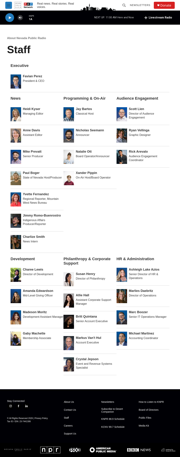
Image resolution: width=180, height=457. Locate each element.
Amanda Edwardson (38, 291)
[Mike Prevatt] (16, 157)
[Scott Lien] (122, 114)
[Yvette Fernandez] (16, 199)
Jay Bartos (84, 109)
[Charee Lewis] (16, 275)
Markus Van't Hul (88, 338)
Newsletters (140, 5)
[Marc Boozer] (122, 317)
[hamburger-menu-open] (8, 5)
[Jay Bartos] (68, 114)
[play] (9, 18)
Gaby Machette (34, 333)
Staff (66, 418)
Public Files (145, 418)
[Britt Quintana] (68, 322)
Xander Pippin (86, 173)
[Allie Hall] (68, 300)
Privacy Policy (41, 418)
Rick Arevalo (138, 151)
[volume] (20, 18)
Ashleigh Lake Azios (144, 269)
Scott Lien (136, 109)
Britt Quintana (86, 316)
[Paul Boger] (16, 178)
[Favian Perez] (16, 81)
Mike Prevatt (32, 151)
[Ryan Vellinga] (122, 136)
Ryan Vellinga (139, 130)
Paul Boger (31, 173)
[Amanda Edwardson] (16, 296)
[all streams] (158, 18)
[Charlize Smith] (16, 242)
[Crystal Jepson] (68, 364)
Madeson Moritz (35, 312)
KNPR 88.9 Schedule (112, 419)
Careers (68, 425)
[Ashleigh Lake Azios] (122, 275)
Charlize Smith (34, 237)
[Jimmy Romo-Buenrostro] (16, 221)
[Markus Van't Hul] (68, 343)
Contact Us (70, 410)
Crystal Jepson (87, 359)
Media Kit (144, 425)
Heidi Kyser (31, 109)
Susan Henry (85, 274)
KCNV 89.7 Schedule (112, 427)
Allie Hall (82, 295)
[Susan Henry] (68, 279)
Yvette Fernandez (36, 194)
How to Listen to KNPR (151, 402)
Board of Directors (149, 410)
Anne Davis (31, 130)
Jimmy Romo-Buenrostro (42, 215)
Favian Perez (32, 76)
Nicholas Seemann (90, 130)
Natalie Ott (84, 151)
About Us (69, 402)
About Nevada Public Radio (26, 38)
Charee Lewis (33, 269)
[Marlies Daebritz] (122, 296)
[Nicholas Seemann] (68, 136)
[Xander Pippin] (68, 178)
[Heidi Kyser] (16, 114)
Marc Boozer (138, 312)
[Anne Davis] (16, 136)
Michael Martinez (141, 333)
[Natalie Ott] (68, 157)
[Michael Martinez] (122, 339)
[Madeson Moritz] (16, 317)
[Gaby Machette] (16, 339)
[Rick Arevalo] (122, 157)
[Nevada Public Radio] (17, 450)
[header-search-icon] (124, 5)
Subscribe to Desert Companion (112, 410)
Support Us (70, 433)
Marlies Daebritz (141, 291)
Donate (165, 5)
